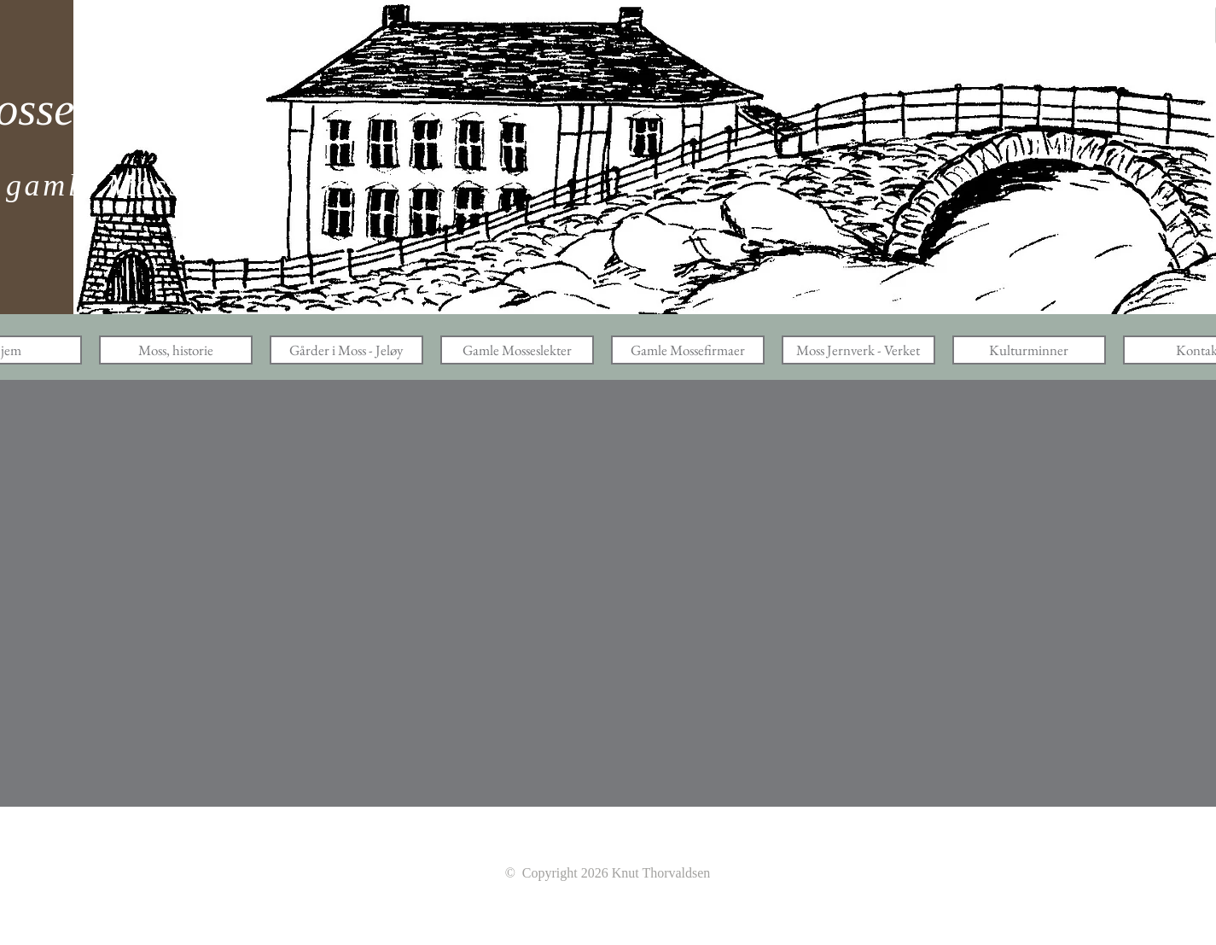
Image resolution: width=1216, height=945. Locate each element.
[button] (176, 350)
